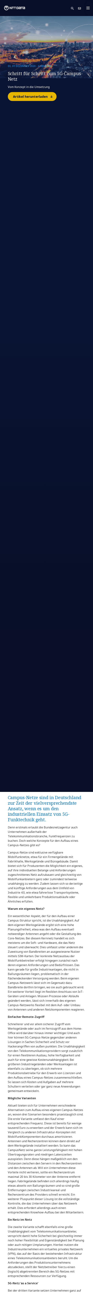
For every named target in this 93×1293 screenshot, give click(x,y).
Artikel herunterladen (34, 96)
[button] (74, 8)
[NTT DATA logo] (14, 8)
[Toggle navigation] (89, 8)
